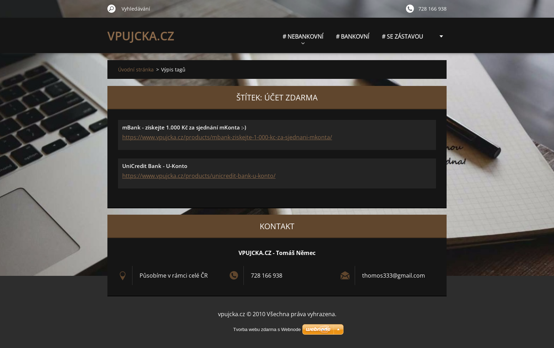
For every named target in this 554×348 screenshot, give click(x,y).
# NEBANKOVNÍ (303, 38)
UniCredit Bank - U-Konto (154, 165)
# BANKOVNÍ (352, 36)
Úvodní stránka (136, 69)
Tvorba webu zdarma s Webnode (267, 329)
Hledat (111, 8)
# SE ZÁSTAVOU (402, 36)
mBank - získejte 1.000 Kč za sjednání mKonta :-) (184, 127)
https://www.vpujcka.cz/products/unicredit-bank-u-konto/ (199, 176)
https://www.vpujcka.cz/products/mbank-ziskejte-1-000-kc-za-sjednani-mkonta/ (227, 137)
